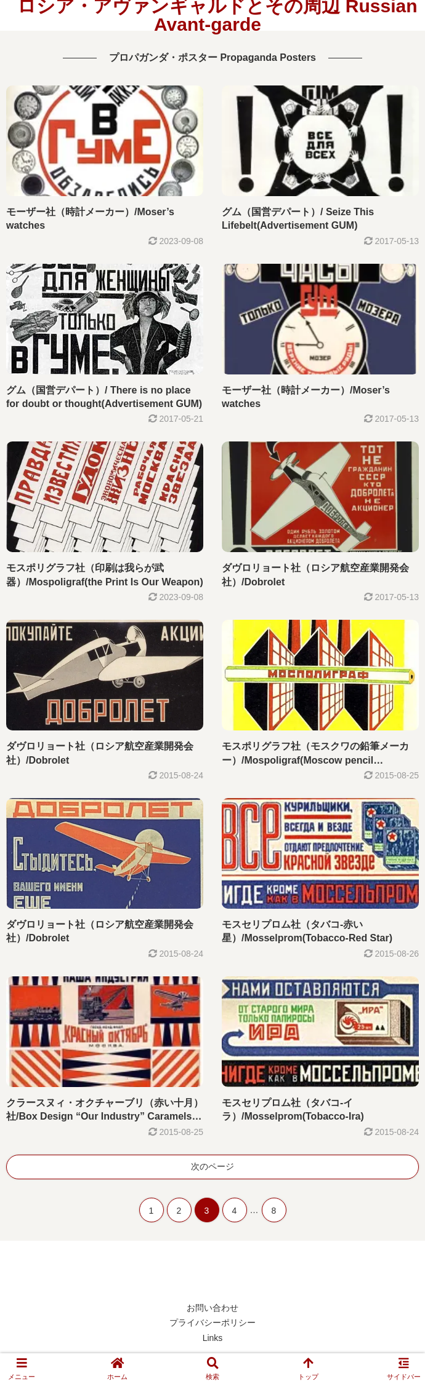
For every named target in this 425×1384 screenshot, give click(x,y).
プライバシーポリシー (212, 1322)
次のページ (212, 1166)
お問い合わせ (212, 1308)
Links (213, 1338)
